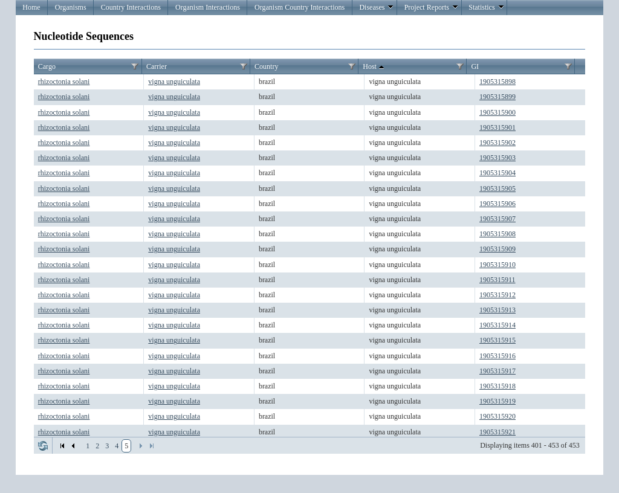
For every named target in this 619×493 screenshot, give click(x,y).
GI (475, 66)
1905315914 (497, 325)
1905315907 (497, 218)
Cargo (47, 66)
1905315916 (497, 356)
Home (31, 7)
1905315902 (497, 142)
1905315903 (497, 157)
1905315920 (497, 416)
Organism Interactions (207, 7)
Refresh (43, 446)
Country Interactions (131, 7)
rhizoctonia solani (64, 81)
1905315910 (497, 264)
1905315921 (497, 432)
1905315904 (497, 173)
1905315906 (497, 203)
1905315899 (497, 96)
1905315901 (497, 127)
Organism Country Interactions (299, 7)
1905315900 (497, 112)
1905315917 (497, 371)
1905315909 (497, 249)
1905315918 (497, 386)
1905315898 (497, 81)
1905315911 (497, 280)
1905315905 (497, 188)
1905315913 (497, 310)
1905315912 (497, 295)
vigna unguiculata (174, 81)
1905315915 (497, 340)
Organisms (70, 7)
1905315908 (497, 234)
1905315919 (497, 401)
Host (374, 67)
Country (266, 66)
